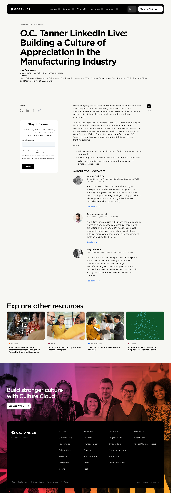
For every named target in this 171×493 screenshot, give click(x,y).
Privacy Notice (37, 482)
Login (137, 482)
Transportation (91, 444)
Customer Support (151, 482)
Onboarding (115, 444)
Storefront (64, 463)
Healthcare (89, 438)
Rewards (63, 456)
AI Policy (65, 482)
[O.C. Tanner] (33, 432)
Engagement (115, 438)
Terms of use (52, 482)
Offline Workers (117, 463)
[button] (54, 9)
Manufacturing (91, 456)
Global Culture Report (145, 444)
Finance (87, 450)
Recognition (64, 444)
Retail (86, 463)
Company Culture (117, 450)
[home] (20, 9)
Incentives (64, 469)
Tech (86, 469)
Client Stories (140, 438)
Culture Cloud (65, 438)
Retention (114, 456)
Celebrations (65, 450)
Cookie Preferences (19, 482)
